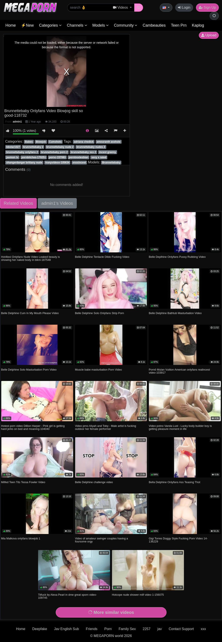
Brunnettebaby (111, 162)
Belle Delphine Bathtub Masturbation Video (175, 313)
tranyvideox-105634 (57, 162)
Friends (91, 629)
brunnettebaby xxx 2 (83, 152)
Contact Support (181, 629)
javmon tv (12, 157)
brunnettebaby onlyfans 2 (22, 152)
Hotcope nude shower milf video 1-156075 (138, 594)
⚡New (27, 25)
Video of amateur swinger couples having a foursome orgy (101, 540)
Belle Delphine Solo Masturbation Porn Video (29, 369)
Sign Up (207, 7)
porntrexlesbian (78, 157)
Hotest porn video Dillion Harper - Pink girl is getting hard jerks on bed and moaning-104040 (33, 427)
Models (100, 25)
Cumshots (55, 141)
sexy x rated (98, 157)
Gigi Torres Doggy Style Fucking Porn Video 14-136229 (178, 540)
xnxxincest (79, 162)
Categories (50, 25)
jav (159, 629)
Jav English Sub (66, 629)
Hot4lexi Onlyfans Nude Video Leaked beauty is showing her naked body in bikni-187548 (30, 258)
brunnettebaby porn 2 (54, 152)
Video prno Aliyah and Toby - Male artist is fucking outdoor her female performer (105, 427)
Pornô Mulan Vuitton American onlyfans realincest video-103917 (179, 371)
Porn (108, 629)
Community (125, 25)
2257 (146, 629)
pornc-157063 (57, 157)
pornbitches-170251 (33, 157)
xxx (203, 629)
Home (10, 25)
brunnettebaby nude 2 (59, 146)
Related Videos (18, 203)
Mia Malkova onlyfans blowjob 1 (20, 538)
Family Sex (127, 629)
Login (184, 7)
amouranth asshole (109, 141)
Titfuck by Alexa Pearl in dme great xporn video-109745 (67, 596)
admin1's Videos (57, 203)
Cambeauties (154, 25)
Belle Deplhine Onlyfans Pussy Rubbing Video (177, 256)
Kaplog (198, 25)
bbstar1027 (13, 146)
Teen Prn (178, 25)
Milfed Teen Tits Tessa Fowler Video (23, 482)
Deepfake (39, 629)
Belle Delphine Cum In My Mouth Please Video (30, 313)
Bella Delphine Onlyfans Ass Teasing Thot (174, 482)
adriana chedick (84, 141)
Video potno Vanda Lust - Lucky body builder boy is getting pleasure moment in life (180, 427)
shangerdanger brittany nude (24, 162)
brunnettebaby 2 (33, 146)
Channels (77, 25)
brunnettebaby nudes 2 (91, 146)
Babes (29, 141)
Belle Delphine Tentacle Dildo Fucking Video (102, 256)
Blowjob (41, 141)
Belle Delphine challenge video (94, 482)
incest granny (107, 152)
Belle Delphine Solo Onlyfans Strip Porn (99, 313)
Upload (208, 35)
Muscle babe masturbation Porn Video (98, 369)
